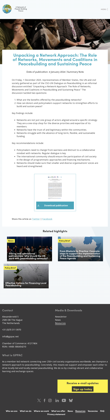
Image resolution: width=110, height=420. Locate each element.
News (58, 319)
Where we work (41, 410)
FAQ (102, 410)
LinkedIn (57, 400)
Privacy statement (56, 414)
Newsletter (61, 316)
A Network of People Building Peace (14, 9)
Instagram (50, 400)
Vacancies (93, 410)
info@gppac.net (10, 336)
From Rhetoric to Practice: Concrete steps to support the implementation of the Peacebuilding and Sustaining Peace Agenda (80, 254)
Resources (60, 323)
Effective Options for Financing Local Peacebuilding (25, 284)
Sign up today (82, 389)
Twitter (36, 218)
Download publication (56, 205)
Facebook (47, 218)
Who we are (11, 410)
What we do (25, 410)
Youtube (64, 400)
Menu (103, 9)
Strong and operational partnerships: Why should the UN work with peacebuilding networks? (28, 256)
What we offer (58, 410)
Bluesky (71, 400)
